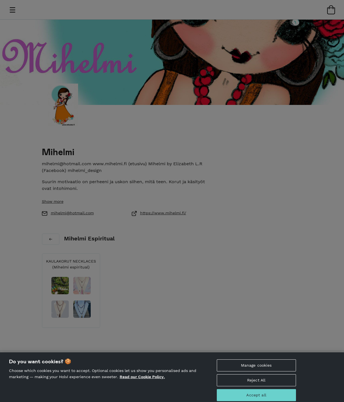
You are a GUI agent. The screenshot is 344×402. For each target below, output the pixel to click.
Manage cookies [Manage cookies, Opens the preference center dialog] (256, 367)
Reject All (256, 382)
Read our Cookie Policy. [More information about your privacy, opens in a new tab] (142, 379)
